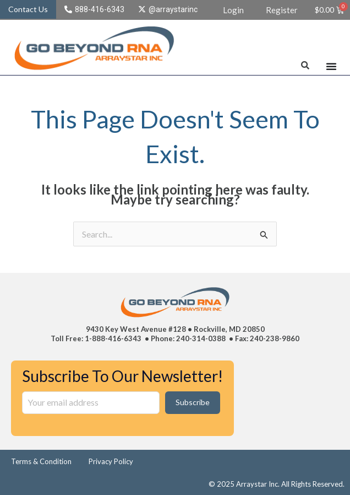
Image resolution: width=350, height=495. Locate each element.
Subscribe (193, 402)
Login (233, 10)
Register (282, 10)
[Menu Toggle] (331, 66)
